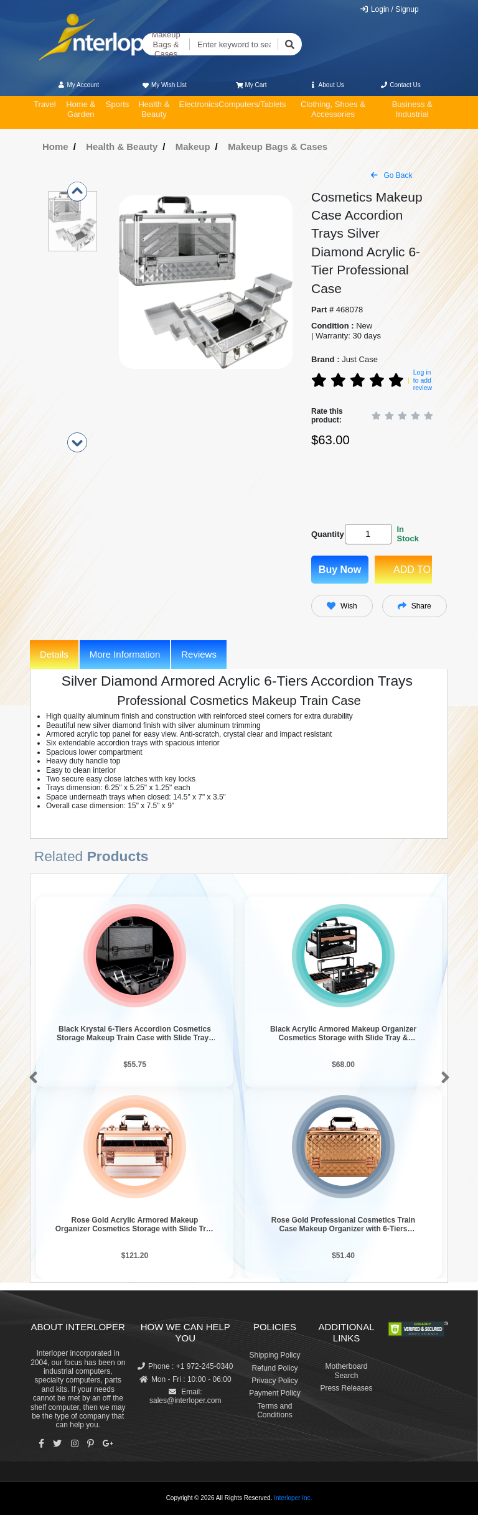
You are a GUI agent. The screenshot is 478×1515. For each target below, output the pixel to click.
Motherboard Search (346, 1370)
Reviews (199, 654)
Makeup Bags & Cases (165, 44)
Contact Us (400, 85)
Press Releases (346, 1388)
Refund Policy (274, 1368)
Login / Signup (389, 9)
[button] (30, 1078)
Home (55, 146)
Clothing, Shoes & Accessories (333, 109)
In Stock (407, 534)
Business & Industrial (412, 109)
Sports (117, 104)
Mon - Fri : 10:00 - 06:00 (185, 1379)
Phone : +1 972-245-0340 (185, 1366)
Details (54, 654)
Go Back (391, 175)
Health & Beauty (153, 109)
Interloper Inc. (293, 1497)
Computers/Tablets (252, 104)
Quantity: (325, 534)
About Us (326, 85)
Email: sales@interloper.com (185, 1396)
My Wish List (163, 85)
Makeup (193, 146)
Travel (45, 104)
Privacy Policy (274, 1380)
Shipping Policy (274, 1355)
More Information (125, 654)
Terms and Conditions (275, 1410)
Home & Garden (80, 109)
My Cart (251, 85)
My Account (78, 85)
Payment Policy (275, 1393)
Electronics (198, 104)
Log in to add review (422, 379)
